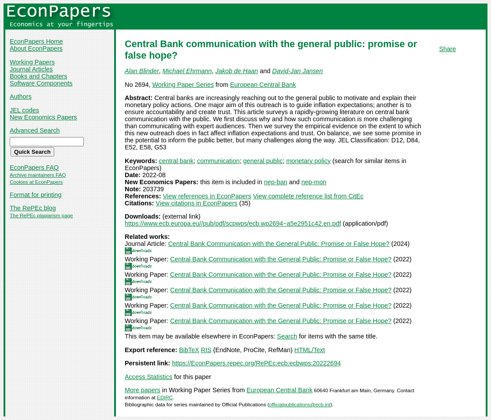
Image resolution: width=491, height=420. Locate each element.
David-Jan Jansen (297, 70)
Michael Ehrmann (187, 70)
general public (263, 160)
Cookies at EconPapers (36, 182)
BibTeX (189, 349)
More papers (142, 390)
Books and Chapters (38, 76)
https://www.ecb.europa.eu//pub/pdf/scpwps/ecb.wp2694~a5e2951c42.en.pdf (233, 223)
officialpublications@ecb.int (300, 404)
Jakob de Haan (237, 70)
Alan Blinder (142, 70)
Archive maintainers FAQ (38, 175)
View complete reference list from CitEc (308, 196)
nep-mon (314, 182)
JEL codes (24, 110)
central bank (176, 160)
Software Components (41, 83)
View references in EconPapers (207, 196)
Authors (21, 96)
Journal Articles (31, 69)
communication (218, 160)
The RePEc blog (33, 208)
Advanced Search (35, 130)
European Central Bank (263, 84)
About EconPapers (36, 48)
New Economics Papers (43, 117)
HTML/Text (309, 349)
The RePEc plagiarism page (41, 215)
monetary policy (308, 160)
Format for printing (36, 194)
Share (447, 48)
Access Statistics (148, 376)
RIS (206, 349)
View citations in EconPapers (196, 203)
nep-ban (275, 182)
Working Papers (32, 62)
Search (287, 336)
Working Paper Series (183, 84)
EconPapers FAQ (34, 167)
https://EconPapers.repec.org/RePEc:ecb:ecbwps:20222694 (256, 363)
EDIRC (165, 397)
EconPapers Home (36, 41)
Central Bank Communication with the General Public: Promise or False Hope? (278, 243)
